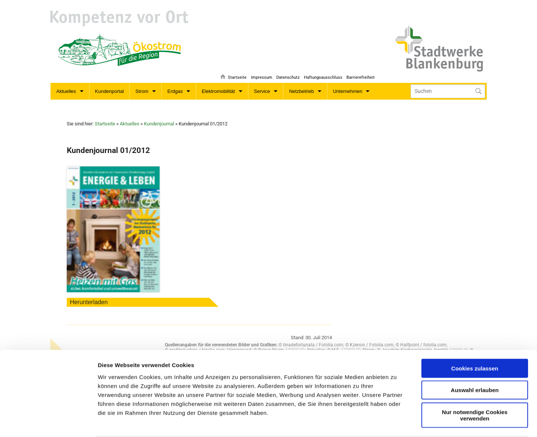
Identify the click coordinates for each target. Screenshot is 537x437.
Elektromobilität (218, 91)
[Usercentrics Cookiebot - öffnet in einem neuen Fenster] (48, 422)
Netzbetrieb (301, 91)
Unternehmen (347, 91)
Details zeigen (280, 422)
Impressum (259, 73)
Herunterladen (88, 302)
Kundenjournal (159, 124)
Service (262, 91)
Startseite (233, 73)
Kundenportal (109, 91)
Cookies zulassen (474, 325)
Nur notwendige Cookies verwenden (475, 371)
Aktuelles (66, 91)
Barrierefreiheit (360, 73)
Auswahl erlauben (475, 346)
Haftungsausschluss (322, 73)
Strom (141, 91)
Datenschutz (286, 73)
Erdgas (175, 91)
